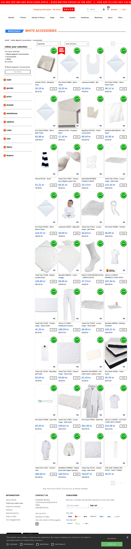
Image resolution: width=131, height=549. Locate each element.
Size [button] (8, 135)
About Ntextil (11, 496)
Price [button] (9, 93)
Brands (11, 17)
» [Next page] (125, 40)
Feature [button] (10, 152)
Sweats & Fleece (38, 17)
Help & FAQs (11, 513)
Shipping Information (43, 10)
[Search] (93, 9)
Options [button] (10, 118)
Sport (110, 17)
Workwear (98, 17)
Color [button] (9, 127)
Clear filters (18, 68)
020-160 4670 (40, 510)
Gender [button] (10, 85)
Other (120, 17)
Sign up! (93, 502)
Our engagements (13, 516)
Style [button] (9, 76)
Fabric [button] (9, 143)
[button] (104, 10)
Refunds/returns (12, 509)
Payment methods (13, 503)
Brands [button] (10, 101)
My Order (57, 10)
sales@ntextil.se (41, 504)
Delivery (9, 506)
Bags (52, 17)
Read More (39, 540)
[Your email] (77, 502)
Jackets (72, 17)
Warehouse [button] (12, 110)
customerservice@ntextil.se (46, 499)
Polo (62, 17)
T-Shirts (23, 17)
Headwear (85, 17)
